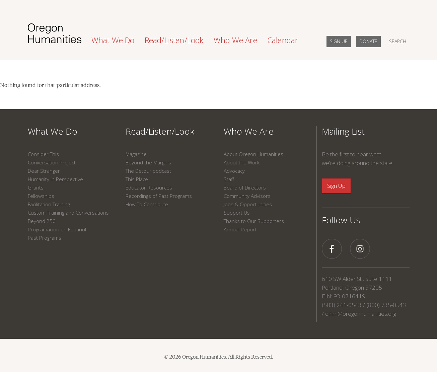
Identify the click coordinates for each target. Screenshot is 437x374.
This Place (137, 179)
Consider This (43, 154)
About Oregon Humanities (253, 154)
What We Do (52, 131)
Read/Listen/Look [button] (174, 40)
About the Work (242, 162)
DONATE (368, 41)
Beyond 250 (42, 221)
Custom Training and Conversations (68, 212)
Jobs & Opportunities (248, 204)
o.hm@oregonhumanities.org (360, 313)
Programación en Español (57, 229)
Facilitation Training (49, 204)
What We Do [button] (113, 40)
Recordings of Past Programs (159, 196)
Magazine (136, 154)
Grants (36, 187)
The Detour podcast (148, 170)
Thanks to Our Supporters (254, 221)
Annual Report (240, 229)
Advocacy (234, 170)
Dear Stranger (44, 170)
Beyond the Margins (148, 162)
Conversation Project (52, 162)
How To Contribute (147, 204)
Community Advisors (247, 196)
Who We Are (249, 131)
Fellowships (41, 196)
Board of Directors (245, 187)
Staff (229, 179)
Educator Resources (149, 187)
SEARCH (397, 41)
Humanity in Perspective (55, 179)
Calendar (282, 40)
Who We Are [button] (235, 40)
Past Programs (44, 237)
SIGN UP (339, 41)
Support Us (237, 212)
